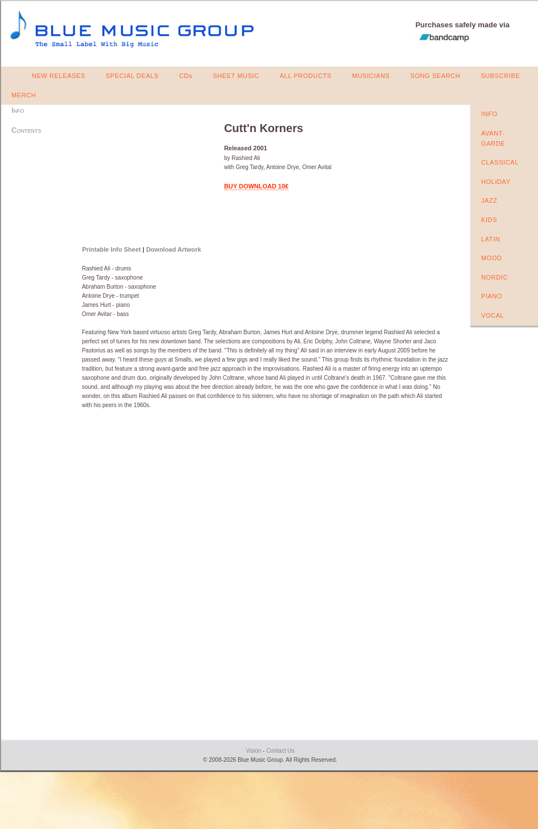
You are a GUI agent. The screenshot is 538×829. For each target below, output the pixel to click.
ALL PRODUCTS (306, 75)
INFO (489, 113)
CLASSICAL (500, 162)
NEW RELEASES (58, 75)
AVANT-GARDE (493, 138)
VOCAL (492, 315)
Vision (253, 751)
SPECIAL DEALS (132, 75)
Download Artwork (173, 249)
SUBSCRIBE (500, 75)
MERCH (23, 95)
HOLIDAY (496, 181)
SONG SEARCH (435, 75)
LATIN (490, 239)
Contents (26, 130)
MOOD (491, 258)
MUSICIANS (371, 75)
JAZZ (489, 200)
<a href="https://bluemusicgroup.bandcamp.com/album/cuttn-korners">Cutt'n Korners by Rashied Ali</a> (146, 177)
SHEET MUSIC (236, 75)
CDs (185, 75)
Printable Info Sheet (111, 249)
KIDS (489, 219)
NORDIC (494, 277)
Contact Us (280, 751)
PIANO (491, 296)
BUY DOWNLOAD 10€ (256, 186)
